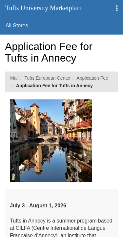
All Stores (17, 25)
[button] (117, 8)
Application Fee (92, 78)
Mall (14, 78)
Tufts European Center (47, 78)
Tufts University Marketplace (44, 8)
